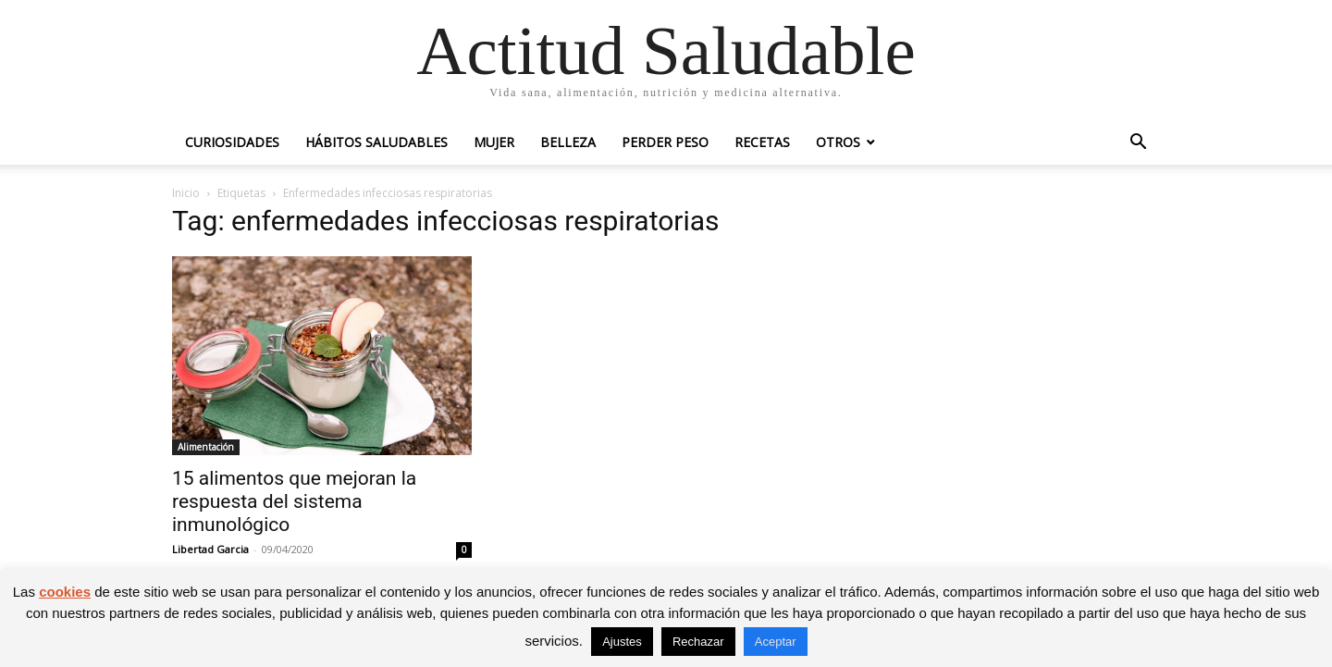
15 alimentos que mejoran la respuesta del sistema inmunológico (294, 501)
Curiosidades (232, 142)
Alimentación (206, 446)
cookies (65, 591)
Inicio (186, 193)
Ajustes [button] (622, 641)
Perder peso (665, 142)
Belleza (568, 142)
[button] (1138, 144)
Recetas (762, 142)
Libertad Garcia (210, 549)
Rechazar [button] (698, 641)
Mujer (494, 142)
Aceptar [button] (775, 641)
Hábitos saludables (376, 142)
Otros (838, 142)
